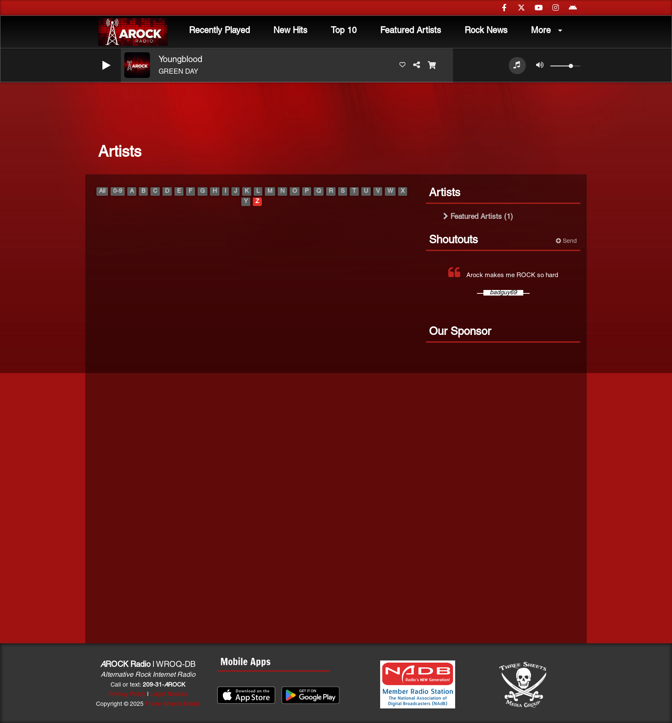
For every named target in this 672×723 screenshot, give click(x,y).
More (541, 31)
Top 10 (344, 31)
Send (566, 241)
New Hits (290, 31)
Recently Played (219, 31)
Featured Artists (410, 31)
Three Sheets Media (172, 704)
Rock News (486, 31)
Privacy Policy (126, 694)
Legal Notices (168, 694)
